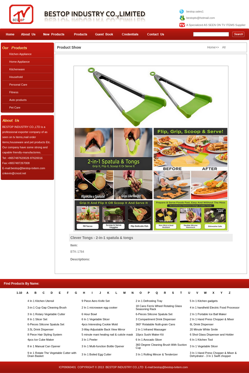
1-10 (19, 292)
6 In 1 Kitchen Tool (201, 339)
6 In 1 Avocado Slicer (149, 339)
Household (16, 76)
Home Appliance (19, 61)
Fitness (13, 92)
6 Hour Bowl (89, 314)
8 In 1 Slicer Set (37, 319)
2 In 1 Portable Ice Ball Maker (208, 314)
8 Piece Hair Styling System (44, 334)
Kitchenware (17, 69)
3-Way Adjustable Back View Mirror (103, 329)
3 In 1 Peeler (90, 339)
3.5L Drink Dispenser (40, 329)
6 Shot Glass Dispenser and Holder (212, 334)
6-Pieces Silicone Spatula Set (154, 314)
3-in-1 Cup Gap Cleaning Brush (46, 307)
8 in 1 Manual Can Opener (43, 346)
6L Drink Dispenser (202, 324)
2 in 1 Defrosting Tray (149, 300)
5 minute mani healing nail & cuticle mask (107, 334)
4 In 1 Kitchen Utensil (40, 300)
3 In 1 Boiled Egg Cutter (97, 354)
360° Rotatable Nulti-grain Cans (155, 324)
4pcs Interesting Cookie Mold (100, 324)
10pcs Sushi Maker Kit (149, 334)
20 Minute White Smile (204, 329)
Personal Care (18, 84)
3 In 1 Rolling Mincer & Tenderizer (157, 354)
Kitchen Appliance (20, 54)
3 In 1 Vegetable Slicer (204, 346)
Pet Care (14, 107)
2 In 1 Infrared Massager (151, 329)
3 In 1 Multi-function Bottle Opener (103, 346)
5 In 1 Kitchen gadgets (204, 300)
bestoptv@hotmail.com (200, 17)
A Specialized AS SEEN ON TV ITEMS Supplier (216, 24)
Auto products (18, 99)
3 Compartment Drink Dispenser (156, 319)
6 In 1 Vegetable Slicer (96, 319)
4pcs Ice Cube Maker (40, 339)
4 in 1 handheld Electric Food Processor (215, 307)
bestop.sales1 (195, 11)
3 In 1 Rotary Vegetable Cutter (46, 314)
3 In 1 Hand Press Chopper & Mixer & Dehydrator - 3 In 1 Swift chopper (213, 354)
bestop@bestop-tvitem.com (171, 367)
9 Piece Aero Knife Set (96, 300)
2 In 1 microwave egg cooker (100, 307)
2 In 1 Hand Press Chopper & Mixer (212, 319)
